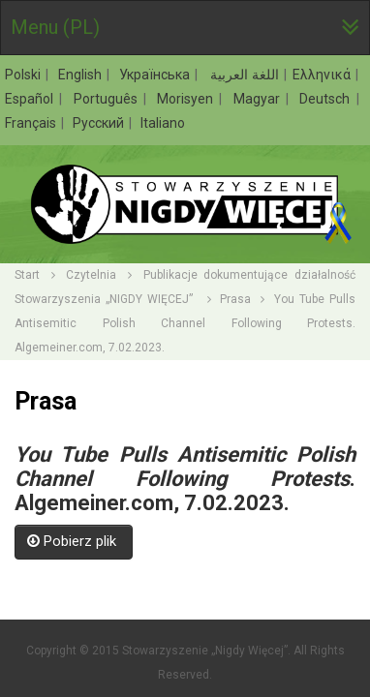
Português (108, 98)
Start (27, 275)
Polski (24, 74)
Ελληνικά (323, 74)
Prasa (235, 299)
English (81, 74)
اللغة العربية (243, 74)
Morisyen (187, 98)
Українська (156, 74)
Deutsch (327, 98)
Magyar (259, 98)
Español (31, 98)
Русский (100, 123)
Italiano (162, 123)
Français (32, 123)
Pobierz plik (73, 541)
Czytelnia (91, 275)
